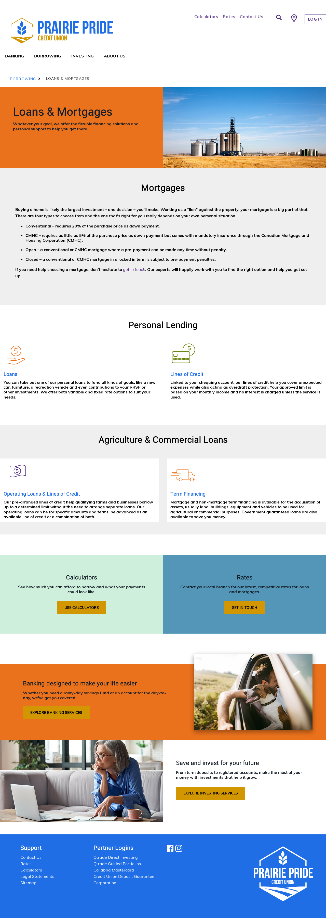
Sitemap (28, 882)
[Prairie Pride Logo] (78, 30)
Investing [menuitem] (82, 55)
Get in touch (244, 607)
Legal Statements (37, 876)
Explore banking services (56, 712)
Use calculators (81, 607)
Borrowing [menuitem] (47, 55)
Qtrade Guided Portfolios (117, 863)
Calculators (206, 16)
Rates (229, 16)
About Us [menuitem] (114, 55)
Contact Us (251, 16)
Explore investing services (210, 793)
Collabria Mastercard (113, 870)
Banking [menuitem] (14, 55)
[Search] (278, 17)
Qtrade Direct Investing (115, 857)
